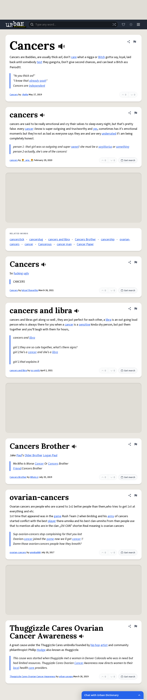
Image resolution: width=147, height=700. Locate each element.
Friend (17, 468)
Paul (19, 455)
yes (95, 129)
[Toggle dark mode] (131, 24)
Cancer (39, 463)
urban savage (66, 676)
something (122, 147)
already (34, 81)
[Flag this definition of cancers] (135, 113)
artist (104, 645)
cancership (107, 239)
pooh (43, 81)
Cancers (14, 94)
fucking (18, 273)
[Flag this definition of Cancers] (134, 41)
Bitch (101, 57)
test (39, 62)
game (57, 516)
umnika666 (35, 552)
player (52, 521)
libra (108, 320)
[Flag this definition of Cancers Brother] (135, 444)
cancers (14, 160)
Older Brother (33, 455)
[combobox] (73, 24)
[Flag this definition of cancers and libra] (135, 308)
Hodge (41, 650)
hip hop (95, 645)
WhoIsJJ (34, 477)
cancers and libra (59, 239)
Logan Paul (50, 455)
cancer (29, 129)
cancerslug (36, 239)
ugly (26, 273)
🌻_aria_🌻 (27, 160)
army (111, 516)
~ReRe (25, 94)
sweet (75, 147)
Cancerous (45, 244)
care (74, 57)
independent (37, 86)
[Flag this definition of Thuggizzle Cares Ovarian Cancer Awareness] (135, 626)
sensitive (84, 324)
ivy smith (35, 370)
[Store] (123, 24)
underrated (109, 133)
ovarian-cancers (18, 552)
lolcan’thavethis (30, 290)
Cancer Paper (85, 244)
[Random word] (114, 24)
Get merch (128, 160)
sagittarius (105, 147)
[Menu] (138, 24)
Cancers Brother (85, 239)
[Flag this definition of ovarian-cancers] (135, 495)
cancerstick (17, 239)
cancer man (64, 244)
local (16, 668)
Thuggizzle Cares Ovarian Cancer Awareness (32, 676)
